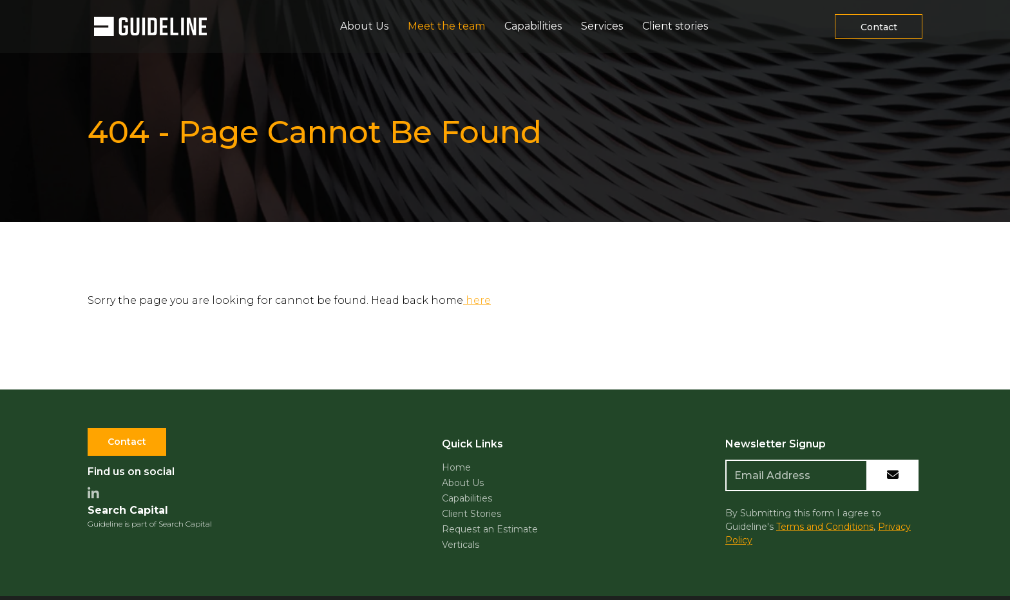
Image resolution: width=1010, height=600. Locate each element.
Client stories (675, 26)
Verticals (460, 544)
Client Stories (471, 514)
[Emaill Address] (796, 475)
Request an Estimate (490, 529)
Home (456, 467)
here (477, 300)
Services (602, 26)
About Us (364, 26)
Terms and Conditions (824, 526)
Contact (127, 441)
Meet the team (446, 26)
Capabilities (533, 26)
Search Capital (128, 510)
